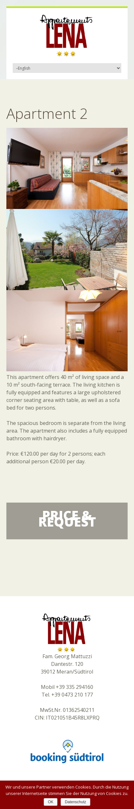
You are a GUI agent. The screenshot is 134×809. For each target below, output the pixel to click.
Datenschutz (75, 802)
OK (50, 802)
